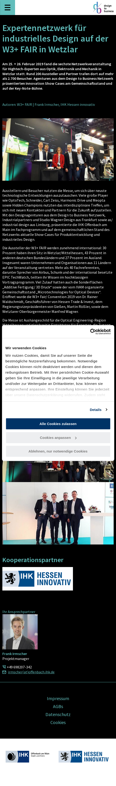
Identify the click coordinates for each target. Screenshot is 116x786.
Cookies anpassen (58, 438)
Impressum (58, 698)
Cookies (58, 722)
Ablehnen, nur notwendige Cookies (58, 451)
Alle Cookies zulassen (58, 424)
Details (96, 410)
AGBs (58, 706)
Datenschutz (58, 714)
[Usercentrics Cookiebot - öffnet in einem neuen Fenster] (90, 332)
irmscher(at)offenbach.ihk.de (31, 672)
